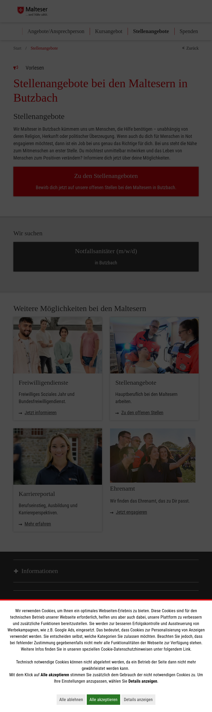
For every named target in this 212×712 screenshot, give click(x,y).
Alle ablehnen (72, 699)
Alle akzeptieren (104, 699)
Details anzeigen (139, 699)
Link (186, 649)
